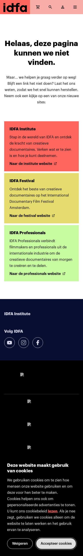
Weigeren (20, 543)
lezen (52, 511)
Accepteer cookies (56, 543)
